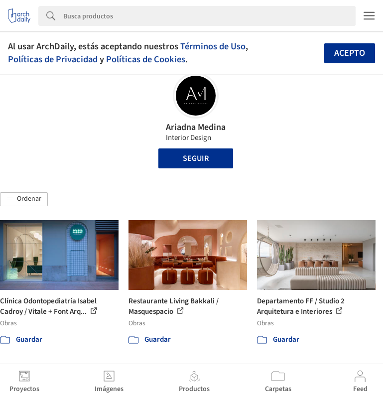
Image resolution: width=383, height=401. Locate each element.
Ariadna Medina (196, 127)
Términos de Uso (213, 46)
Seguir (196, 158)
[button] (24, 199)
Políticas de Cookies (145, 59)
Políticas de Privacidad (53, 59)
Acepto (349, 53)
